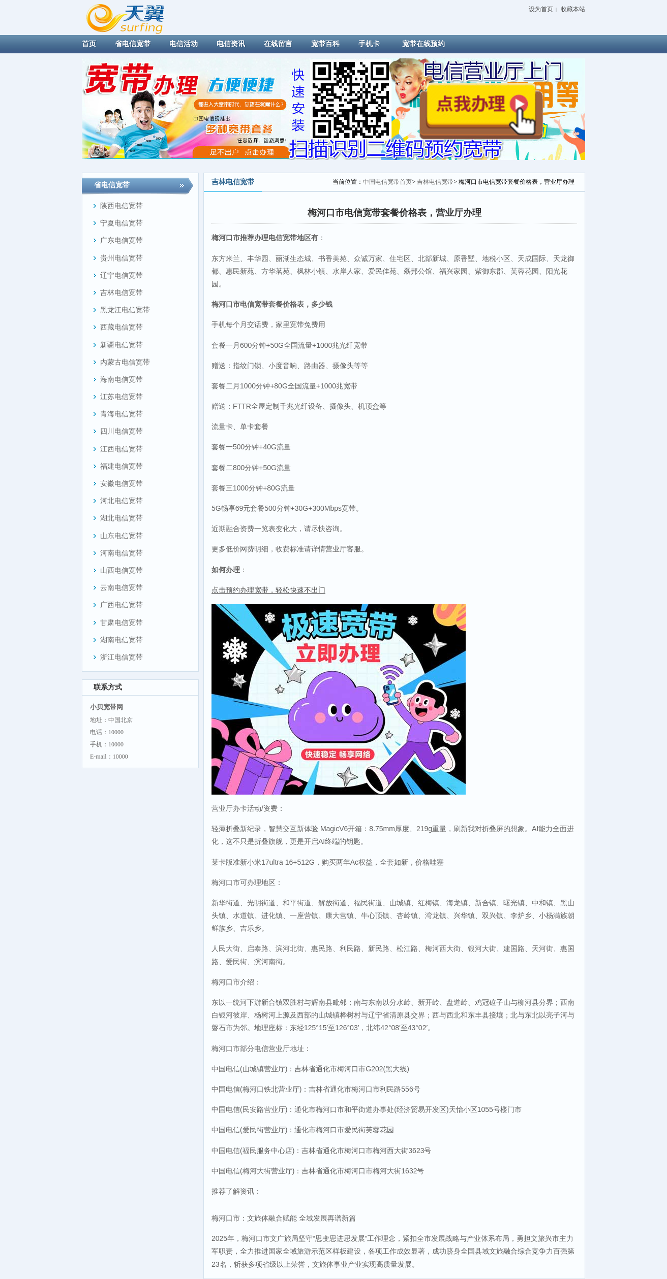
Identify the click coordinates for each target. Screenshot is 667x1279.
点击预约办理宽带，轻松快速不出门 (268, 590)
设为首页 (541, 9)
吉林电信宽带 (435, 181)
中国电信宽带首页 (387, 181)
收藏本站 (573, 9)
